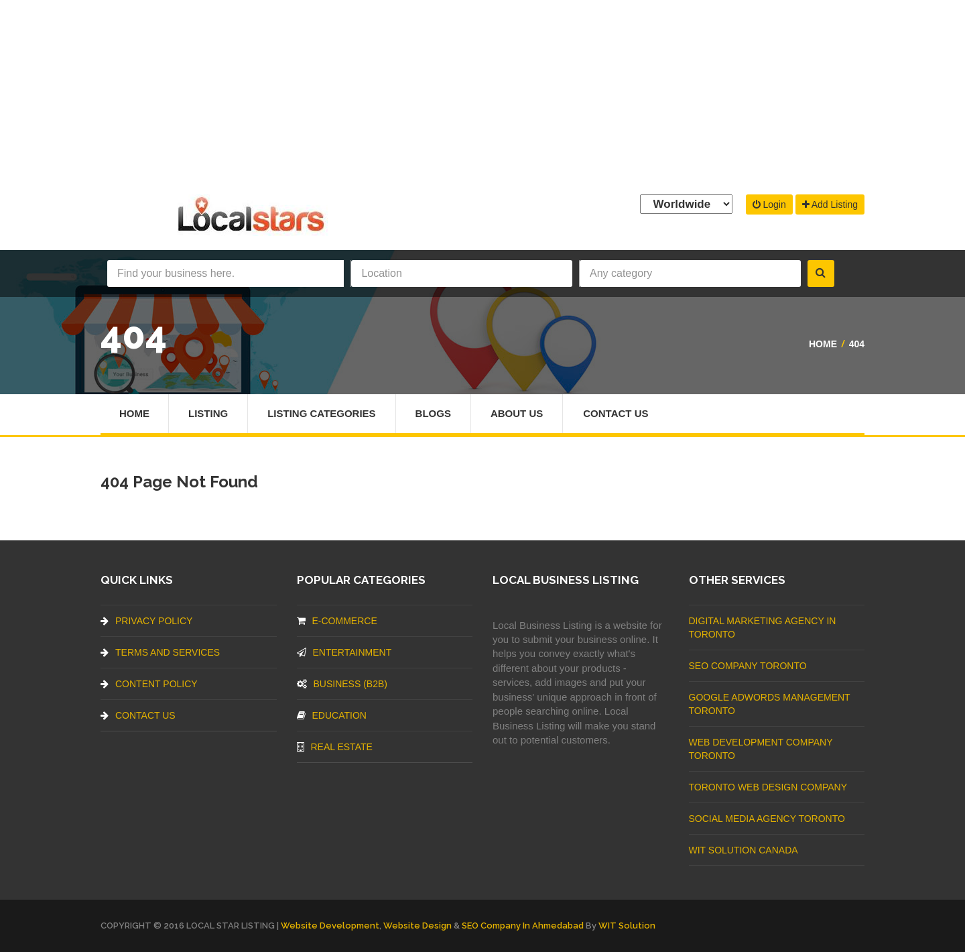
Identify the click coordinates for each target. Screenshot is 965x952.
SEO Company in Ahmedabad (523, 925)
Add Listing (830, 204)
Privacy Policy (146, 620)
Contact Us (615, 413)
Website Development (330, 925)
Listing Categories (321, 413)
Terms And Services (160, 652)
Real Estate (335, 746)
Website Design (417, 925)
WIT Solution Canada (743, 850)
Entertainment (344, 652)
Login (769, 204)
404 (856, 344)
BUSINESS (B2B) (342, 683)
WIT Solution (626, 925)
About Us (517, 413)
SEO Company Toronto (748, 665)
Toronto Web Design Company (768, 787)
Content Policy (149, 683)
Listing (208, 413)
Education (332, 715)
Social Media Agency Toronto (767, 818)
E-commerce (337, 620)
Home (823, 344)
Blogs (433, 413)
